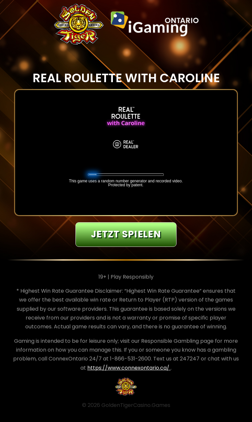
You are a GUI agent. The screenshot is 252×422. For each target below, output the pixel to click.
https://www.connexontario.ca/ (129, 368)
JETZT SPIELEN (126, 234)
